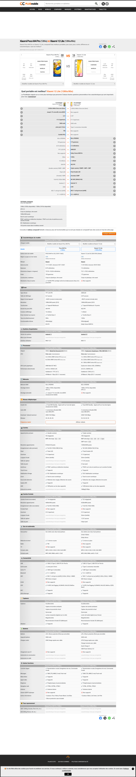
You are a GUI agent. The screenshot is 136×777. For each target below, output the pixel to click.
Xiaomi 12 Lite (98, 249)
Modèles (42, 68)
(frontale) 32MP (93, 176)
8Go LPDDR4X (93, 138)
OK (68, 774)
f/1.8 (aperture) (42, 120)
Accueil (32, 9)
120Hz (93, 157)
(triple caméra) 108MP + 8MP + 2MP (93, 168)
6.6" (42, 116)
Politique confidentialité (80, 761)
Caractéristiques (42, 61)
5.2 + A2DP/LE (93, 194)
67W (93, 187)
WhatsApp (109, 46)
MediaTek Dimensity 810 (57, 351)
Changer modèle (25, 243)
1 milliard (93, 161)
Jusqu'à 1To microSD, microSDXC (42, 112)
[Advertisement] (68, 25)
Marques (68, 9)
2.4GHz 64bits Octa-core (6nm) (42, 108)
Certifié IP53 (42, 135)
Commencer (32, 97)
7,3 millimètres (93, 146)
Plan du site (52, 761)
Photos (42, 72)
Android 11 (49, 334)
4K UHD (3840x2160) (93, 179)
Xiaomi (48, 262)
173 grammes (93, 142)
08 (62, 56)
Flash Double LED (93, 172)
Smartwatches (90, 9)
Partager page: (113, 46)
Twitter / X (103, 4)
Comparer (57, 9)
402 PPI (93, 165)
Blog (40, 9)
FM (42, 131)
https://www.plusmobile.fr (29, 3)
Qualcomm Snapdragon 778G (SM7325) (96, 351)
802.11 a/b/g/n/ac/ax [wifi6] (93, 191)
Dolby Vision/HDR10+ (93, 153)
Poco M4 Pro (63, 249)
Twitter (105, 46)
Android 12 (93, 183)
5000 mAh (42, 123)
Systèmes (77, 9)
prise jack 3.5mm (42, 127)
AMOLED (93, 150)
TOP (68, 757)
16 (73, 56)
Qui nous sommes (63, 761)
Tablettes (102, 9)
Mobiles (48, 9)
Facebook (107, 4)
